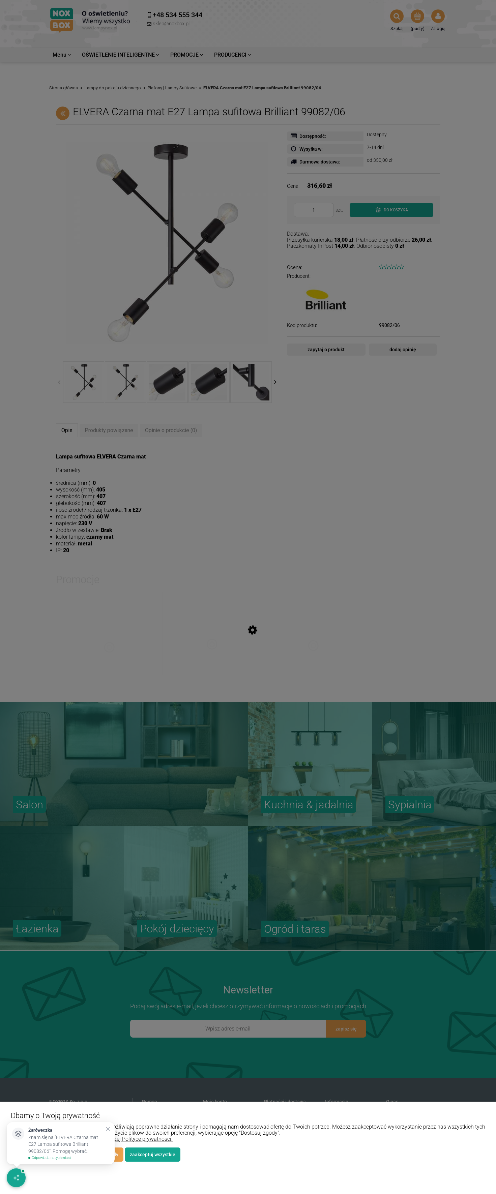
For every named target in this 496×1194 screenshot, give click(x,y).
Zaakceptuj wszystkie (152, 1154)
